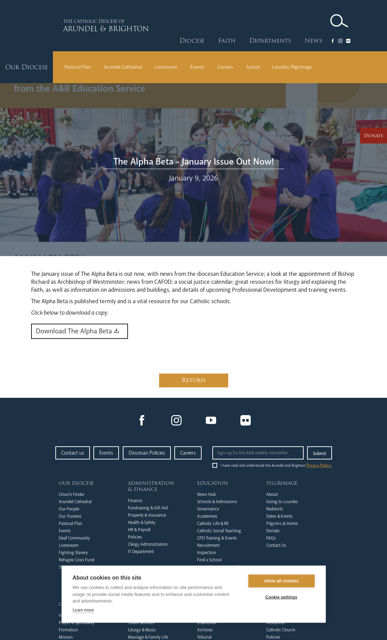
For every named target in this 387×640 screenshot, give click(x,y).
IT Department (141, 551)
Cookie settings (281, 597)
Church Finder (71, 494)
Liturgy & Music (142, 630)
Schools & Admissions (217, 502)
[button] (192, 40)
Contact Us (276, 545)
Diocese (191, 40)
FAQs (271, 538)
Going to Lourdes (282, 502)
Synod (252, 67)
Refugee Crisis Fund (76, 560)
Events (197, 67)
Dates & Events (279, 516)
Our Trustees (70, 516)
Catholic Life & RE (213, 523)
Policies (135, 537)
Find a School (209, 560)
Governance (208, 509)
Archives (205, 630)
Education (212, 483)
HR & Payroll (139, 530)
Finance (135, 500)
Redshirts (274, 509)
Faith (227, 40)
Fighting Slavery (73, 552)
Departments (270, 40)
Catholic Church (280, 630)
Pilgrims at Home (282, 523)
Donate (272, 531)
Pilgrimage (281, 483)
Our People (69, 509)
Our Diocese (76, 483)
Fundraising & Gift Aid (148, 508)
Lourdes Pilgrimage (292, 67)
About (272, 494)
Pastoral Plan (77, 67)
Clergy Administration (148, 544)
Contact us (72, 453)
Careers (225, 67)
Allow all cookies (281, 581)
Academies (207, 516)
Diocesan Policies (147, 453)
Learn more (83, 610)
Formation (68, 630)
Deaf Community (74, 538)
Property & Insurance (147, 515)
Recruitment (208, 545)
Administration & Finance (151, 486)
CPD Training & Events (217, 538)
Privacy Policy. (319, 465)
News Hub (206, 494)
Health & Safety (141, 522)
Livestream (166, 67)
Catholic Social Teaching (219, 531)
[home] (108, 25)
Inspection (206, 552)
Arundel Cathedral (123, 67)
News (313, 40)
